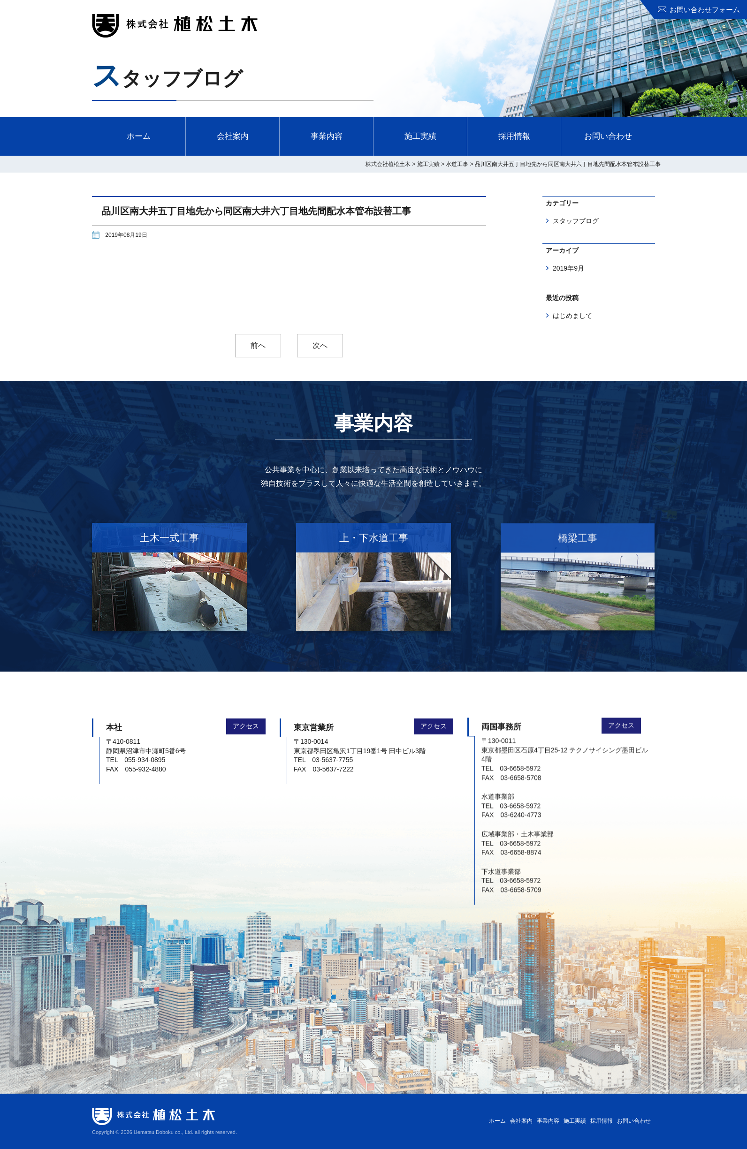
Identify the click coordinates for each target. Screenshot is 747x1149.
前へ (258, 345)
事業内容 (327, 136)
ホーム (139, 136)
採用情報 (514, 136)
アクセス (246, 718)
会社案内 (233, 136)
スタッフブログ (576, 221)
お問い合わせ (608, 136)
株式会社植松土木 (175, 26)
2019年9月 (568, 268)
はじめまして (572, 315)
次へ (320, 345)
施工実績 (420, 136)
